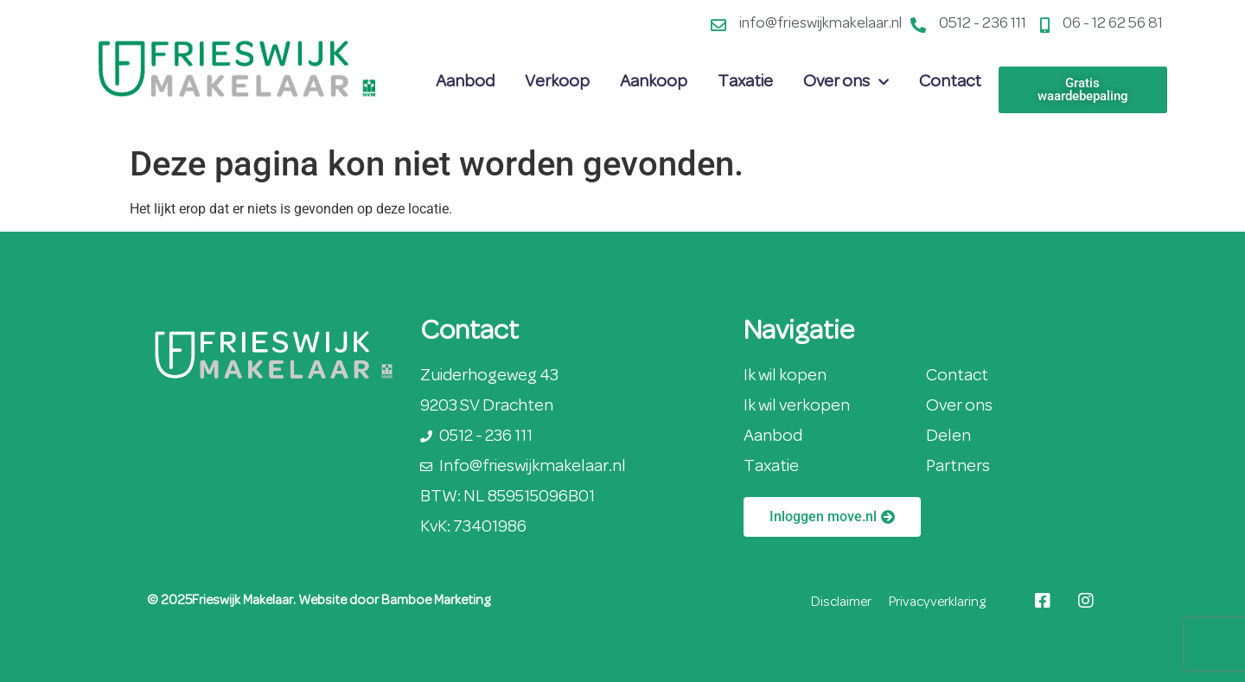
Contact (950, 82)
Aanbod (465, 82)
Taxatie (745, 82)
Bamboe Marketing (435, 601)
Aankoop (653, 82)
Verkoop (557, 82)
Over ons (846, 82)
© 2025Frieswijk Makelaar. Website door (264, 601)
